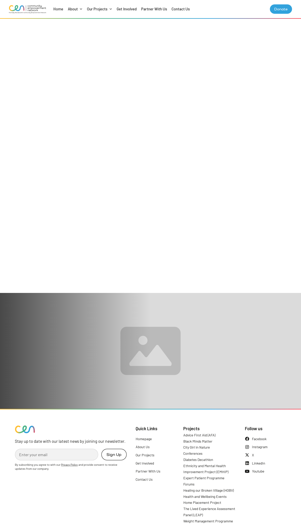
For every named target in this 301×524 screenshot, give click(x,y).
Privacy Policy (119, 516)
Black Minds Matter (197, 441)
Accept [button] (264, 512)
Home (58, 9)
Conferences (192, 453)
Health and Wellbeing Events (205, 496)
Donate (281, 9)
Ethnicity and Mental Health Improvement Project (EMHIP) (205, 469)
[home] (27, 9)
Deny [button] (233, 512)
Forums (188, 484)
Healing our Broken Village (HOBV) (208, 490)
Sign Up (114, 454)
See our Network (36, 371)
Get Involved (127, 9)
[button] (75, 9)
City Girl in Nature (196, 447)
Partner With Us (154, 9)
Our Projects (145, 455)
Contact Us (181, 9)
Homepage (144, 439)
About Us (143, 447)
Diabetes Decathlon (198, 459)
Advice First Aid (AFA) (199, 435)
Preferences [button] (206, 511)
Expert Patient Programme (203, 478)
